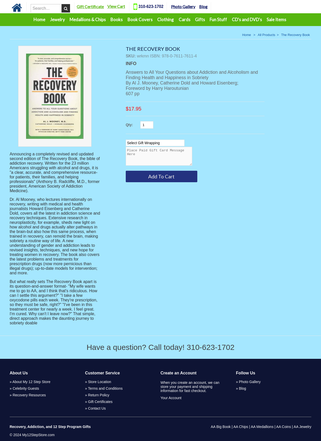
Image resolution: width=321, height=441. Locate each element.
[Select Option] (155, 143)
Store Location (99, 382)
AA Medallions (262, 427)
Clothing (165, 19)
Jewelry (57, 19)
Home (39, 19)
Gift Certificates (100, 402)
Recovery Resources (29, 395)
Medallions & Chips (88, 19)
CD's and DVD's (247, 19)
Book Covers (140, 19)
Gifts (200, 19)
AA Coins (283, 427)
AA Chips (240, 427)
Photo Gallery (193, 6)
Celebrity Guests (26, 388)
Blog (213, 6)
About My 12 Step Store (32, 382)
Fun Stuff (218, 19)
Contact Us (97, 408)
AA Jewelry (302, 427)
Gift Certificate (99, 6)
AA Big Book (221, 427)
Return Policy (98, 395)
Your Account (171, 398)
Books (116, 19)
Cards (184, 19)
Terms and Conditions (105, 388)
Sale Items (276, 19)
